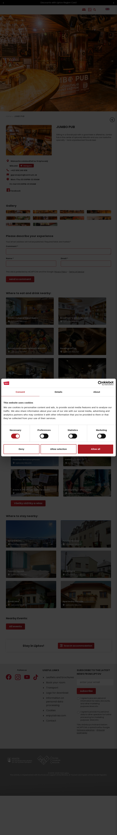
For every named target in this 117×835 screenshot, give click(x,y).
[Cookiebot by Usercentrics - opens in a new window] (100, 383)
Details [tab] (58, 392)
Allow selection (58, 449)
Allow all (95, 449)
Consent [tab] (20, 392)
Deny (21, 449)
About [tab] (96, 392)
